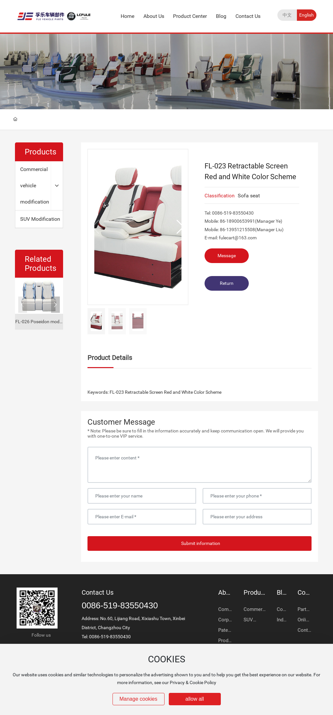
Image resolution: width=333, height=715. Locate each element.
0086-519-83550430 (233, 213)
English (306, 15)
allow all (194, 699)
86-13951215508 (237, 229)
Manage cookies (138, 699)
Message (227, 255)
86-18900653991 (237, 221)
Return (226, 283)
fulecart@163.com (238, 237)
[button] (55, 305)
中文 (287, 15)
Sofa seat (249, 195)
